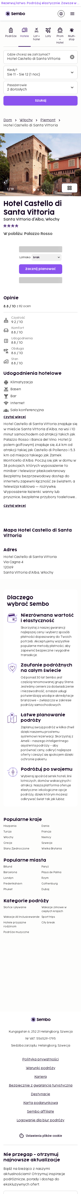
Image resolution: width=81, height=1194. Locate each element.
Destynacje (40, 1094)
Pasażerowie (17, 85)
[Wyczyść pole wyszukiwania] (72, 57)
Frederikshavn (12, 883)
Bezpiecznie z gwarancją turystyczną (40, 1085)
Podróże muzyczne (16, 932)
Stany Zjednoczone (16, 848)
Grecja (7, 843)
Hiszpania (9, 826)
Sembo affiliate (40, 1112)
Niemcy (46, 837)
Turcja (7, 831)
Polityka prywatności (40, 1059)
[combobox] (37, 59)
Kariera (40, 1077)
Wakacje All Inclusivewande (21, 917)
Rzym (45, 878)
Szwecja (46, 843)
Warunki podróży (40, 1068)
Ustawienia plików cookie (40, 1136)
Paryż (45, 866)
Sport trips (48, 917)
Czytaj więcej (14, 417)
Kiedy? (12, 70)
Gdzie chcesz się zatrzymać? (28, 54)
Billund (7, 866)
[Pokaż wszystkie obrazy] (70, 188)
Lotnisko (25, 257)
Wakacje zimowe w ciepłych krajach (54, 909)
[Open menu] (72, 13)
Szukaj (40, 100)
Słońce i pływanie (14, 907)
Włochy (26, 120)
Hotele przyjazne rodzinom (14, 924)
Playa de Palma (51, 872)
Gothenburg (49, 883)
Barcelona (10, 872)
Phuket (8, 889)
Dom (7, 120)
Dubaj (45, 889)
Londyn (8, 878)
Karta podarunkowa (40, 1103)
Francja (46, 831)
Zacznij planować (40, 269)
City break (48, 922)
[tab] (10, 36)
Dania (45, 826)
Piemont (48, 120)
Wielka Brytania (51, 848)
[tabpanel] (40, 78)
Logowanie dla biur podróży (40, 1120)
